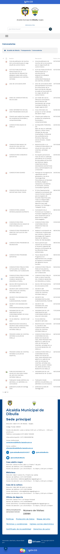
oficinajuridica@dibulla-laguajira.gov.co (19, 448)
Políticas (10, 519)
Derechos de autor (41, 529)
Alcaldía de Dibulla (13, 50)
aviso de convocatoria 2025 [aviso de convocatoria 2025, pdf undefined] (17, 83)
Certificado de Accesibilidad (18, 529)
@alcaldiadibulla (42, 452)
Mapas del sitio (43, 519)
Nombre (11, 58)
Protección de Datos (25, 519)
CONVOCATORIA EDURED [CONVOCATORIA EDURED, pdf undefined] (17, 172)
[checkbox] (3, 58)
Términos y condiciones (16, 524)
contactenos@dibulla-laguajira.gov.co (19, 442)
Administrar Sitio (30, 25)
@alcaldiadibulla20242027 (20, 452)
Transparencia (26, 50)
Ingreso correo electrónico (42, 524)
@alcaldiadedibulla (18, 458)
